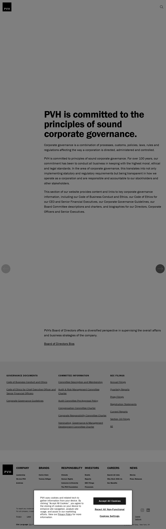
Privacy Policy (65, 514)
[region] (83, 507)
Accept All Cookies (110, 501)
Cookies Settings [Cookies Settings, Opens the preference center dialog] (110, 516)
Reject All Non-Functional (110, 509)
